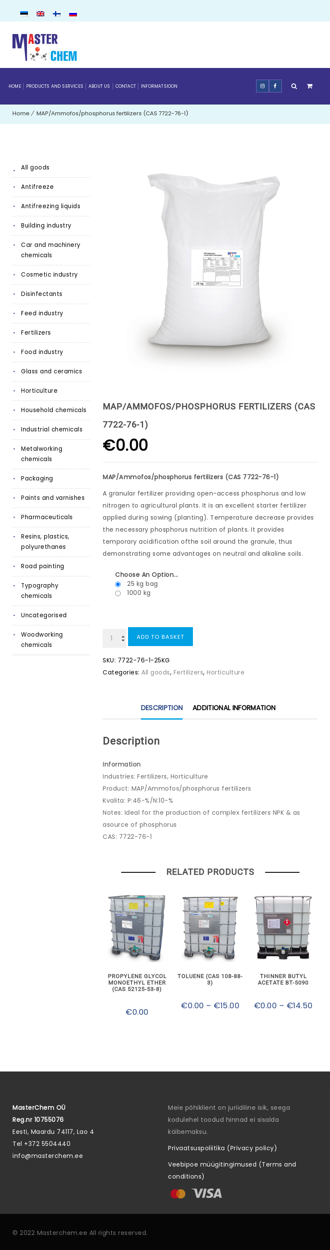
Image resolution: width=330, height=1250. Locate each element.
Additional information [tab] (233, 708)
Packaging (37, 478)
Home (15, 86)
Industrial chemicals (51, 429)
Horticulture (38, 391)
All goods (35, 167)
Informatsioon (159, 86)
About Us (99, 86)
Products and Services (54, 86)
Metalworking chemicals (41, 454)
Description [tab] (163, 708)
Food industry (41, 352)
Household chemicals (53, 410)
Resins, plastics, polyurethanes (44, 542)
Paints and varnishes (52, 498)
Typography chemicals (55, 586)
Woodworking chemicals (42, 629)
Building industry (45, 226)
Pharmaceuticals (46, 517)
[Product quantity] (114, 638)
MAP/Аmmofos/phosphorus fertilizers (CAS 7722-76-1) (112, 113)
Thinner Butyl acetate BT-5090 (283, 980)
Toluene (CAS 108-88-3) (210, 977)
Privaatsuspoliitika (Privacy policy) (222, 1147)
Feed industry (41, 313)
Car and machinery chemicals (50, 250)
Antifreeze (36, 187)
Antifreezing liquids (49, 206)
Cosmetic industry (48, 275)
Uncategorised (43, 605)
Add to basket (160, 637)
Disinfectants (40, 294)
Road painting (42, 566)
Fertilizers (35, 333)
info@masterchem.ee (47, 1155)
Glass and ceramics (51, 371)
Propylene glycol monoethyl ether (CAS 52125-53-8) (137, 983)
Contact (126, 86)
